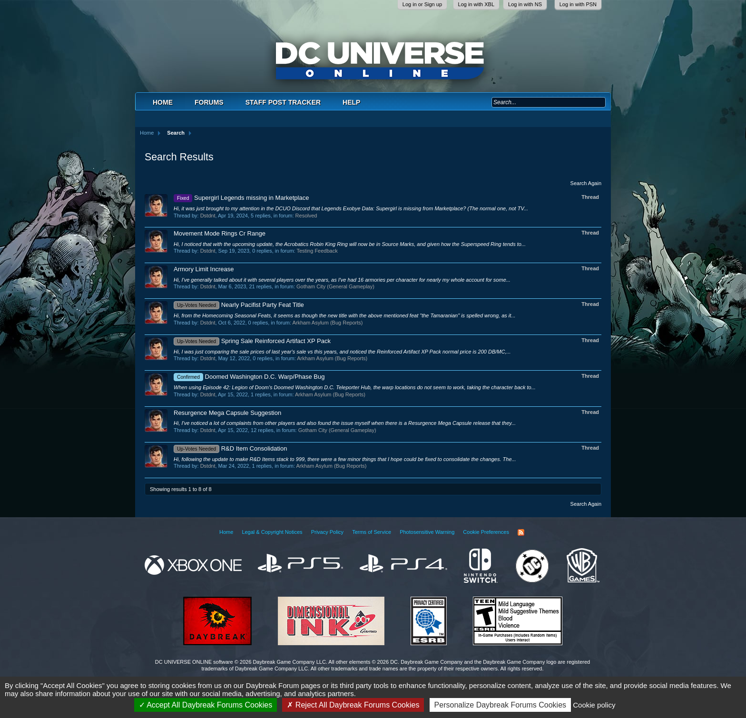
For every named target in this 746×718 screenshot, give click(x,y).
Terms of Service (371, 532)
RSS (521, 532)
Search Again (585, 183)
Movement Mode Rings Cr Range (219, 233)
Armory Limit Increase (204, 269)
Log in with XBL (476, 4)
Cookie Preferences (486, 532)
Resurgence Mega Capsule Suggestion (227, 412)
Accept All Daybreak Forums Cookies (206, 705)
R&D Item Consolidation (230, 448)
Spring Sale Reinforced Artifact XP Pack (252, 340)
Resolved (306, 215)
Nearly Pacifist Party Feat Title (239, 304)
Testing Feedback (316, 251)
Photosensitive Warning (427, 532)
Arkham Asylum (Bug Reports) (327, 322)
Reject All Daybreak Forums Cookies (353, 705)
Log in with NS (525, 4)
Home (163, 102)
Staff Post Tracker (283, 102)
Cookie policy (594, 705)
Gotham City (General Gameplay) (335, 286)
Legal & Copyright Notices (272, 532)
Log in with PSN (578, 4)
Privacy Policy (327, 532)
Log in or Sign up (422, 4)
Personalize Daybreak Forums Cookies (500, 705)
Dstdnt (208, 215)
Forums (209, 102)
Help (351, 102)
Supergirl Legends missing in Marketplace (241, 197)
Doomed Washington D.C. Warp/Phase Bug (249, 376)
